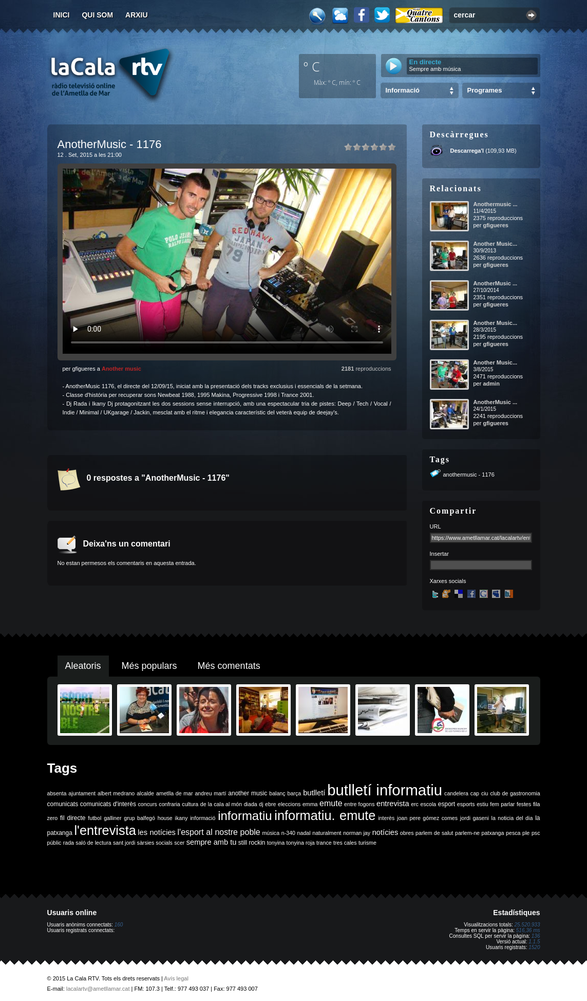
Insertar (439, 554)
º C (312, 66)
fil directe (72, 818)
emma (310, 804)
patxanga (493, 833)
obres (407, 833)
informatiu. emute (324, 815)
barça (294, 793)
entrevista (392, 803)
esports (466, 804)
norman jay (356, 833)
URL (435, 526)
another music (247, 793)
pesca (513, 833)
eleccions (289, 804)
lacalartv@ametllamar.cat (98, 989)
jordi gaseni (474, 818)
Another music (121, 369)
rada (68, 843)
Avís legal (176, 978)
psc (536, 833)
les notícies (157, 832)
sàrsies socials (155, 843)
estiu (482, 804)
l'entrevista (105, 830)
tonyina (276, 843)
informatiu (245, 816)
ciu (484, 793)
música (270, 833)
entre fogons (359, 804)
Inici (61, 15)
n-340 (288, 833)
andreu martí (210, 793)
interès (386, 818)
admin (491, 383)
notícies (385, 832)
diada (250, 804)
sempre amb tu (211, 842)
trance (324, 843)
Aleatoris (83, 666)
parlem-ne (467, 833)
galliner (112, 818)
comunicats (63, 804)
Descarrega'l (467, 151)
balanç (277, 793)
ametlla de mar (174, 793)
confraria (169, 804)
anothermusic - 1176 (469, 474)
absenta (57, 793)
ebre (270, 804)
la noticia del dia (512, 818)
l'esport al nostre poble (219, 832)
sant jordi (124, 843)
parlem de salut (434, 833)
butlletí (314, 793)
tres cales (345, 843)
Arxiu (136, 15)
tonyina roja (301, 843)
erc (415, 804)
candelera (456, 793)
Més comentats (229, 666)
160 (119, 924)
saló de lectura (93, 843)
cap (474, 793)
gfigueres (495, 225)
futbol (94, 818)
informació (202, 818)
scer (179, 843)
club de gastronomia (515, 793)
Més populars (149, 666)
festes (524, 804)
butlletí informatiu (384, 789)
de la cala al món (221, 804)
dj (261, 804)
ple (525, 833)
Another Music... (496, 244)
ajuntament (82, 793)
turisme (367, 843)
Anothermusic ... (496, 204)
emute (330, 803)
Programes (484, 90)
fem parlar (502, 804)
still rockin (252, 842)
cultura (190, 804)
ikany (181, 818)
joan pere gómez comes (427, 818)
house (165, 818)
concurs (147, 804)
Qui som (97, 15)
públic (54, 843)
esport (446, 804)
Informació (403, 90)
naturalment (326, 833)
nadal (304, 833)
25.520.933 (527, 924)
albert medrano (116, 793)
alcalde (145, 793)
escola (428, 804)
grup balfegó (139, 818)
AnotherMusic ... (496, 283)
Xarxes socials (448, 581)
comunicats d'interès (108, 804)
